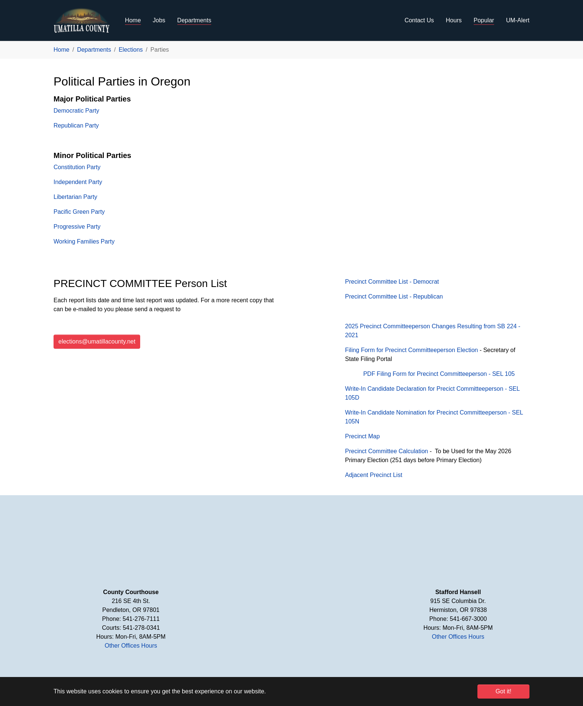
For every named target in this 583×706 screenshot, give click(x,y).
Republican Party (76, 125)
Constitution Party (77, 167)
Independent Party (78, 182)
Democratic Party (76, 110)
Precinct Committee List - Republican (394, 296)
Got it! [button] (504, 691)
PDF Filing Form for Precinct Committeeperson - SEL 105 (439, 374)
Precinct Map (362, 436)
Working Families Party (84, 241)
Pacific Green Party (79, 212)
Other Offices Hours (130, 645)
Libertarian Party (75, 197)
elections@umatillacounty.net (96, 341)
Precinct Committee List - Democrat (392, 281)
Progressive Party (77, 226)
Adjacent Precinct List (373, 475)
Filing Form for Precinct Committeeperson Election (411, 350)
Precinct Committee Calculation (386, 451)
